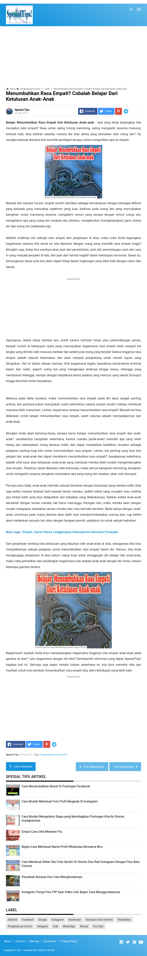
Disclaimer (50, 941)
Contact (20, 941)
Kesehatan (75, 919)
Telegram (42, 926)
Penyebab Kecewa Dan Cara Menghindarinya (52, 877)
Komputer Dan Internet (99, 919)
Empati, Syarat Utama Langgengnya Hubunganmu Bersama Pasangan (70, 532)
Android (12, 919)
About (7, 941)
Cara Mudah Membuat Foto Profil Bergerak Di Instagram (60, 801)
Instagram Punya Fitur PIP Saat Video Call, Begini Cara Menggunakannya (71, 892)
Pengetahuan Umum (50, 754)
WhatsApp (69, 926)
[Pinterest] (118, 111)
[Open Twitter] (128, 942)
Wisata (84, 926)
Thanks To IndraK (45, 950)
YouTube (98, 926)
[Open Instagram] (134, 942)
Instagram (57, 919)
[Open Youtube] (141, 942)
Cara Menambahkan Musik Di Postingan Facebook (56, 786)
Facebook (27, 919)
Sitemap (34, 941)
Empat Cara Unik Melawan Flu (42, 831)
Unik (64, 754)
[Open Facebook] (121, 942)
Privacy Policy (69, 941)
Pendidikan (124, 919)
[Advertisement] (73, 57)
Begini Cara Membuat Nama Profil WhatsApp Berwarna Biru (62, 847)
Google (42, 919)
